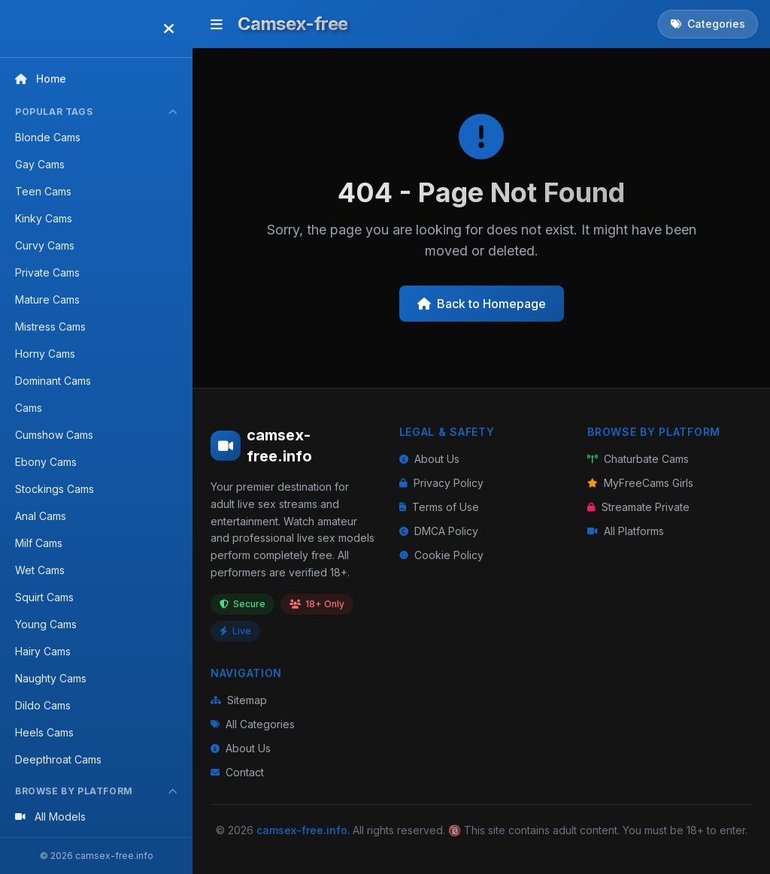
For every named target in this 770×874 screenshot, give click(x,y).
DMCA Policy (438, 531)
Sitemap (239, 700)
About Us (429, 458)
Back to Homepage (481, 303)
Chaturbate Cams (638, 458)
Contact (237, 772)
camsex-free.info (301, 830)
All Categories (253, 724)
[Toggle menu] (217, 24)
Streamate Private (638, 507)
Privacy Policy (441, 482)
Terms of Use (439, 507)
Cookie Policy (441, 555)
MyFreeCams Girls (640, 482)
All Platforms (625, 531)
